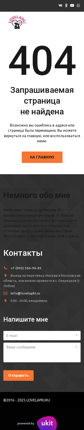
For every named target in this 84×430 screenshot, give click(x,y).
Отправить (18, 375)
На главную (42, 157)
